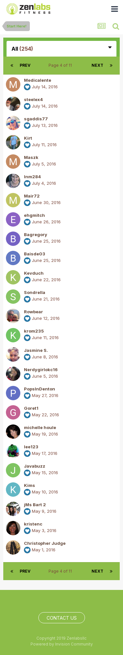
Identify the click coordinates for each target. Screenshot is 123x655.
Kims (29, 485)
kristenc (33, 523)
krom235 (34, 331)
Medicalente (37, 80)
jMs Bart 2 (35, 504)
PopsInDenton (39, 388)
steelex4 (33, 99)
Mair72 (32, 195)
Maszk (31, 157)
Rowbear (33, 311)
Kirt (28, 138)
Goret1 (31, 408)
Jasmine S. (36, 350)
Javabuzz (34, 466)
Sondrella (34, 292)
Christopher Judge (45, 543)
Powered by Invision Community (62, 644)
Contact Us (62, 618)
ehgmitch (34, 215)
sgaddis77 (36, 118)
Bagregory (35, 234)
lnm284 (32, 176)
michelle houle (40, 427)
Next (97, 65)
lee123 (31, 446)
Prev (25, 65)
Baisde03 (34, 253)
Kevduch (34, 273)
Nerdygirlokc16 (41, 369)
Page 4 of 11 (61, 65)
